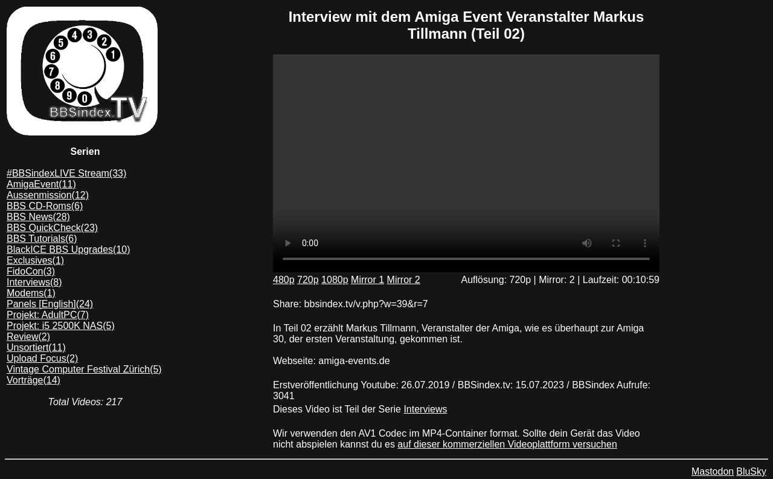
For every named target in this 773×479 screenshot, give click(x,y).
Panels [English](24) (50, 304)
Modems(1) (31, 293)
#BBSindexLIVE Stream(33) (66, 173)
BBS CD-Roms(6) (45, 206)
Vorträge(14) (33, 380)
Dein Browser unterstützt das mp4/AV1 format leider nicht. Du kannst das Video (466, 163)
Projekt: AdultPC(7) (48, 315)
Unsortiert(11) (36, 347)
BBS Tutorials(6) (42, 238)
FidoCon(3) (31, 271)
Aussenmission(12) (48, 195)
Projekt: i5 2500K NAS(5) (61, 326)
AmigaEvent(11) (41, 184)
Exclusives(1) (35, 260)
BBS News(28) (38, 217)
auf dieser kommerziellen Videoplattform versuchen (507, 444)
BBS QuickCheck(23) (52, 228)
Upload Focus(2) (42, 358)
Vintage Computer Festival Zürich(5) (84, 369)
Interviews (425, 409)
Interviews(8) (34, 282)
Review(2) (28, 336)
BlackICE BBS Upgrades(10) (68, 249)
